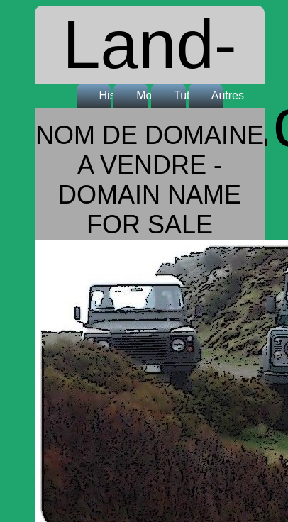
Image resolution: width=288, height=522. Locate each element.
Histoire (110, 95)
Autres (222, 95)
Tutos (185, 95)
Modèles (147, 95)
